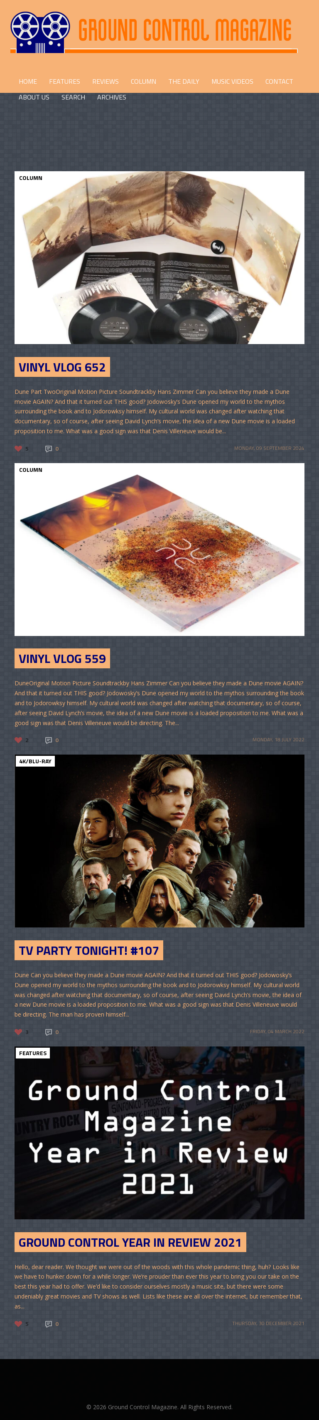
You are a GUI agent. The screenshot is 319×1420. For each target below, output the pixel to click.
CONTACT (279, 81)
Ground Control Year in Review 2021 (130, 1242)
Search (73, 97)
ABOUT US (34, 97)
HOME (28, 81)
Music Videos (232, 81)
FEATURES (64, 81)
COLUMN (143, 81)
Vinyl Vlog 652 (62, 366)
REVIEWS (105, 81)
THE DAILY (183, 81)
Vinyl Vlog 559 (62, 658)
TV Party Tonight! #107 (89, 950)
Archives (111, 97)
